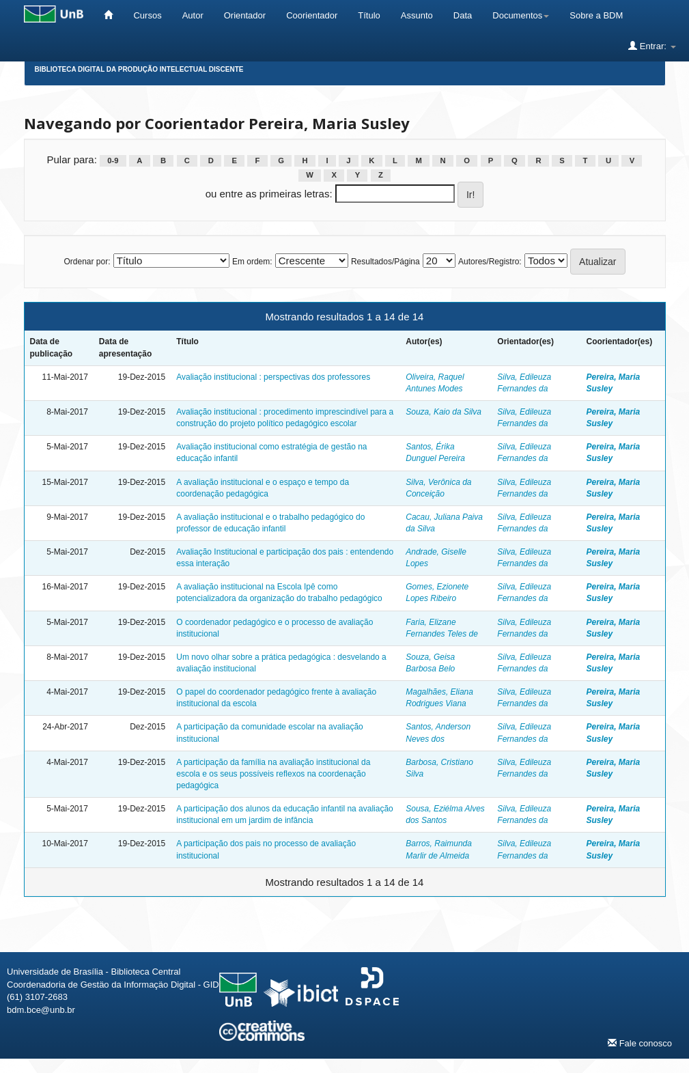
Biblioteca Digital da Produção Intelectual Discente (139, 69)
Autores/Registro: (490, 261)
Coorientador (311, 15)
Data (462, 15)
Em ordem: (252, 261)
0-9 (112, 160)
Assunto (417, 15)
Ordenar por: (87, 261)
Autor (192, 15)
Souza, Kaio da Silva (443, 412)
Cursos (147, 15)
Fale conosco (640, 1042)
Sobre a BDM (596, 15)
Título (369, 15)
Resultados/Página (385, 261)
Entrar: (651, 45)
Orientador (245, 15)
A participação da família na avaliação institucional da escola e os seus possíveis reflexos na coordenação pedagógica (273, 773)
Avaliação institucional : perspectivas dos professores (273, 377)
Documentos (520, 15)
